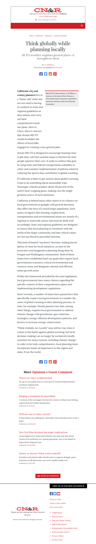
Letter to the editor (58, 503)
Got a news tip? (56, 507)
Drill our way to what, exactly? (35, 414)
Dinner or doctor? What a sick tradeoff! (40, 453)
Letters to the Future (61, 532)
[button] (82, 25)
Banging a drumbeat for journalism (37, 396)
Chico (31, 36)
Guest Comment (61, 36)
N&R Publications (59, 524)
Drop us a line (55, 499)
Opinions (48, 36)
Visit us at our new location (68, 486)
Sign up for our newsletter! (48, 476)
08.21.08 (32, 463)
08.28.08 (32, 445)
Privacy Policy (58, 536)
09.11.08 (32, 406)
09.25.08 (39, 36)
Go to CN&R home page (48, 16)
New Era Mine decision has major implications (43, 432)
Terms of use (57, 540)
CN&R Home (57, 513)
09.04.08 (32, 424)
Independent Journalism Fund (64, 528)
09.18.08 (32, 388)
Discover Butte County (61, 520)
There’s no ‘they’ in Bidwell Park (35, 378)
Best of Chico (57, 516)
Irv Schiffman (49, 65)
